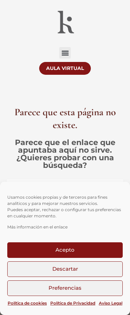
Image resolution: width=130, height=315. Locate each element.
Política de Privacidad (72, 303)
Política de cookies (27, 303)
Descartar (65, 269)
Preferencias (65, 288)
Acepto (65, 249)
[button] (65, 52)
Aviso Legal (110, 303)
